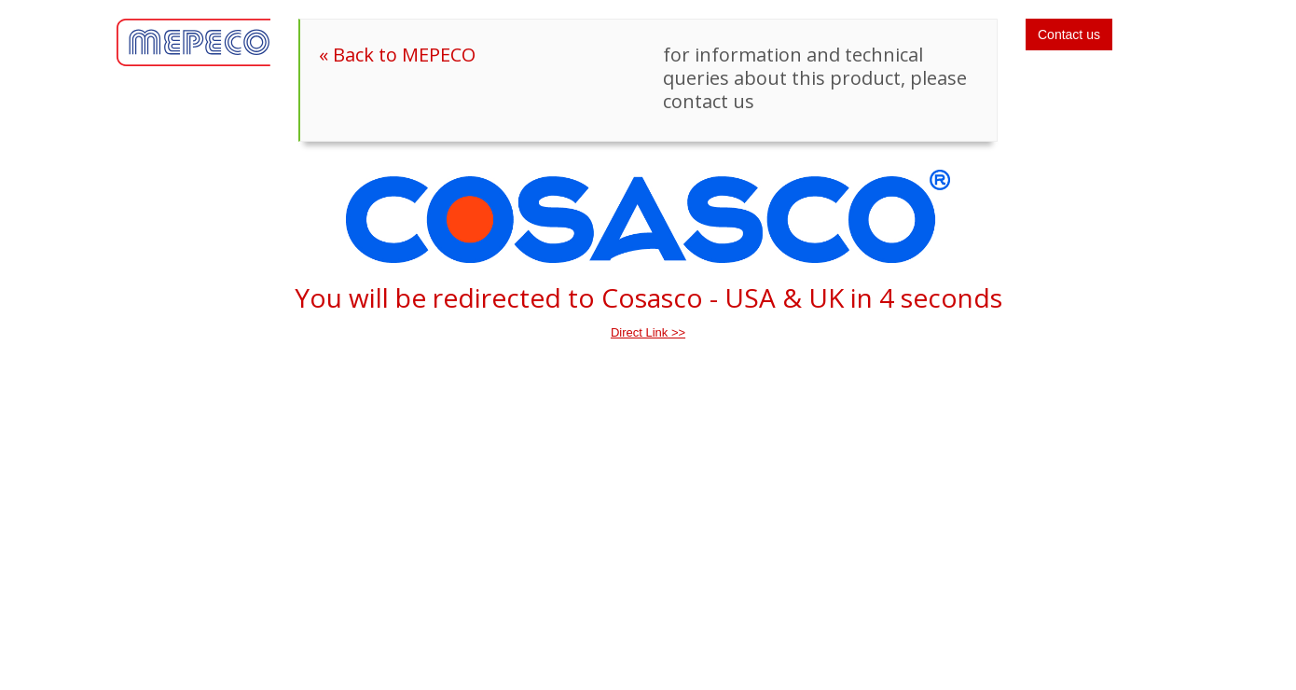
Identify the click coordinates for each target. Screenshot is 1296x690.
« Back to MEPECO (397, 54)
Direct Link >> (648, 332)
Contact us (1069, 34)
